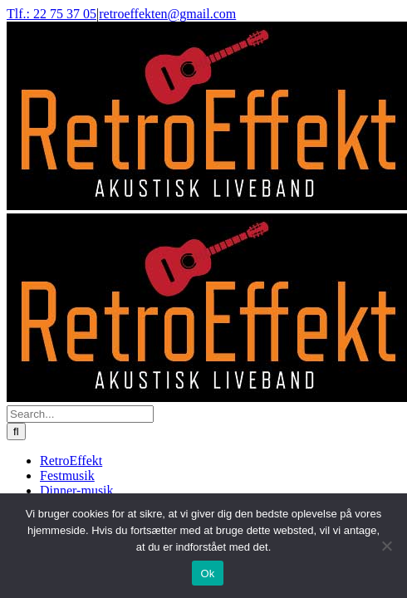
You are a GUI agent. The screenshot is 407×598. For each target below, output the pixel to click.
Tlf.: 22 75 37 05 (51, 14)
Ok (207, 573)
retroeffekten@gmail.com (167, 14)
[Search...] (80, 414)
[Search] (16, 431)
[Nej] (386, 545)
